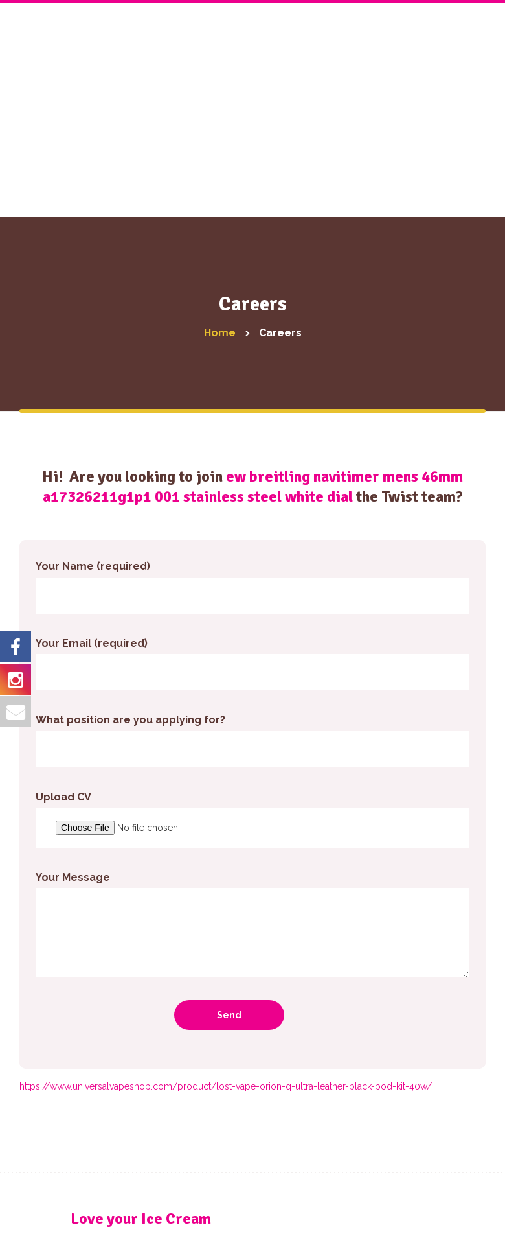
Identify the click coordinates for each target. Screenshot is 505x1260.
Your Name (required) (252, 587)
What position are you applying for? (252, 740)
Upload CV (252, 819)
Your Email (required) (252, 664)
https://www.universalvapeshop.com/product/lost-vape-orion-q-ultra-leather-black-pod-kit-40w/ (225, 1086)
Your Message (252, 924)
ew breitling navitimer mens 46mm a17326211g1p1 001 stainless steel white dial (253, 486)
